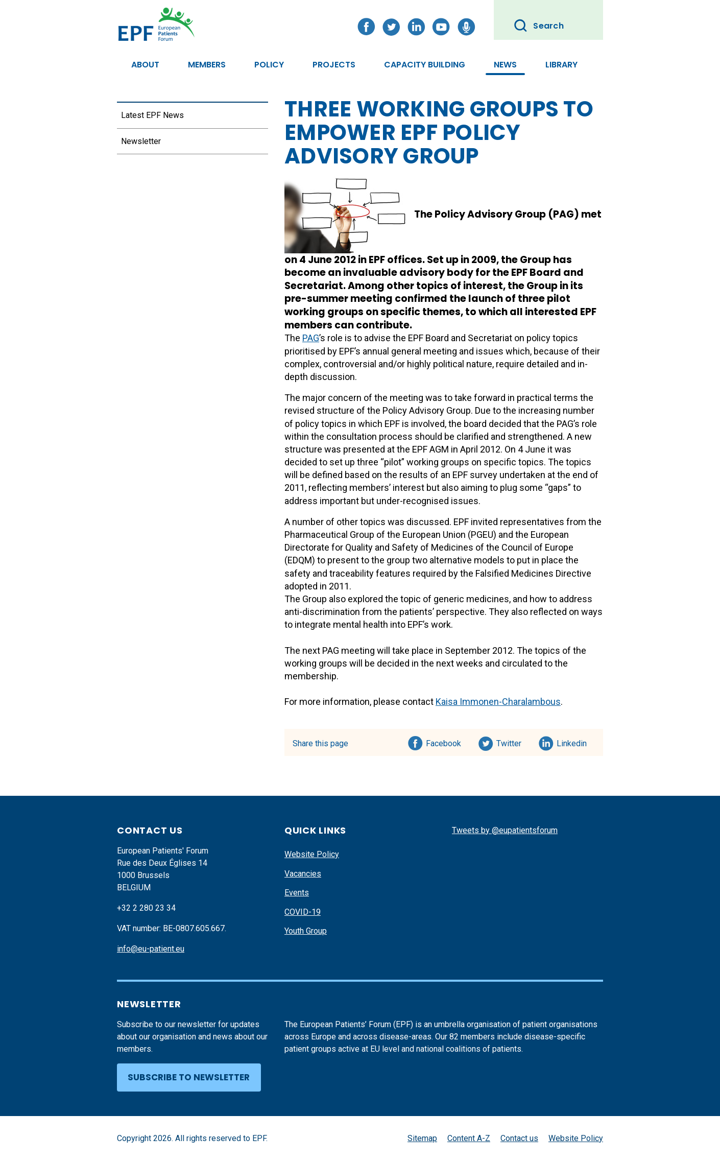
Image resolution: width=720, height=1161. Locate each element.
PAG (310, 338)
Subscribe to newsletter (189, 1077)
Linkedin (572, 741)
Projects (334, 64)
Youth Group (305, 931)
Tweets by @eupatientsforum (505, 830)
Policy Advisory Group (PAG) (507, 214)
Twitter (511, 741)
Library (561, 64)
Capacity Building (424, 64)
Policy (269, 64)
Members (207, 64)
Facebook (443, 741)
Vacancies (302, 874)
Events (296, 892)
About (145, 64)
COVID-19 (302, 912)
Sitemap (422, 1138)
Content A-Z (468, 1138)
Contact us (519, 1138)
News (505, 64)
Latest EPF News (152, 115)
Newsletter (141, 141)
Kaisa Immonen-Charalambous (498, 701)
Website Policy (311, 854)
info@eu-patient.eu (150, 949)
